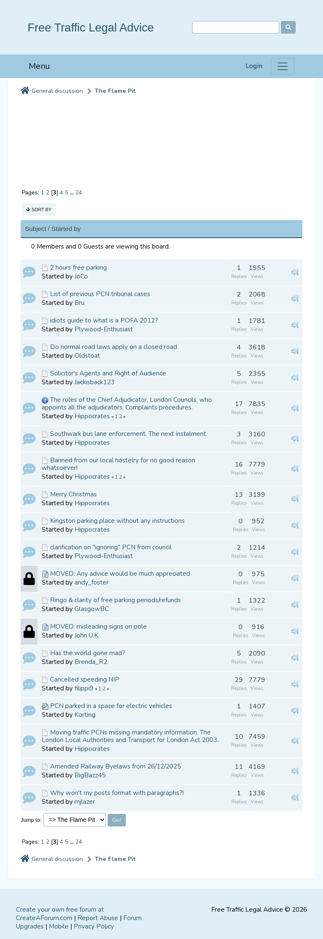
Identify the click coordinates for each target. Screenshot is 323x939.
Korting (84, 715)
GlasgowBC (91, 609)
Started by (66, 228)
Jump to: (31, 820)
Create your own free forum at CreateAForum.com (60, 913)
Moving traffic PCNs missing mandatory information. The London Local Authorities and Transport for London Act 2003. (130, 736)
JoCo (81, 276)
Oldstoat (87, 355)
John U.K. (87, 635)
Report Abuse (97, 918)
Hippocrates (92, 416)
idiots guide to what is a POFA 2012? (104, 320)
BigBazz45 (90, 775)
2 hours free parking (78, 267)
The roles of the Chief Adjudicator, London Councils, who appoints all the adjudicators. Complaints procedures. (127, 404)
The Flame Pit (115, 91)
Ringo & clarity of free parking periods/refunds (115, 600)
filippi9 (83, 688)
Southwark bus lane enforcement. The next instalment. (128, 434)
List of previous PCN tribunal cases (100, 294)
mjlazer (84, 801)
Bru (79, 303)
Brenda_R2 (90, 662)
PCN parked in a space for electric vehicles (111, 706)
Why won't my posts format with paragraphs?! (117, 793)
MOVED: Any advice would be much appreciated (120, 573)
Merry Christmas (73, 494)
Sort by (39, 209)
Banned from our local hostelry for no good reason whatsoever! (118, 464)
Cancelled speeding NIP (84, 679)
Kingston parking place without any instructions (117, 521)
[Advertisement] (161, 138)
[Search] (235, 27)
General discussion (57, 91)
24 (78, 193)
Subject (35, 228)
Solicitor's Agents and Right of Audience (108, 373)
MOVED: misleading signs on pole (98, 626)
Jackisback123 (94, 382)
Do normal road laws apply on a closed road (113, 347)
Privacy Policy (94, 926)
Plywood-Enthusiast (103, 329)
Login (254, 66)
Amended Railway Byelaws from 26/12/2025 (115, 766)
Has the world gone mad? (87, 653)
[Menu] (282, 66)
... (72, 193)
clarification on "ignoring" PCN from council (111, 547)
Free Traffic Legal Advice (90, 27)
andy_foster (91, 582)
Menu (39, 66)
